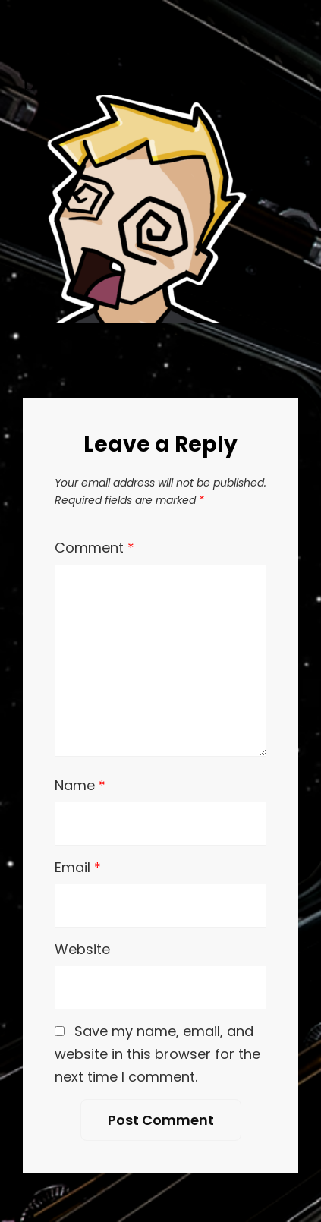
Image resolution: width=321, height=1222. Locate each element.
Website (82, 949)
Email (78, 867)
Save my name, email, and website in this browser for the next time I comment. (157, 1054)
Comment (94, 547)
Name (80, 785)
